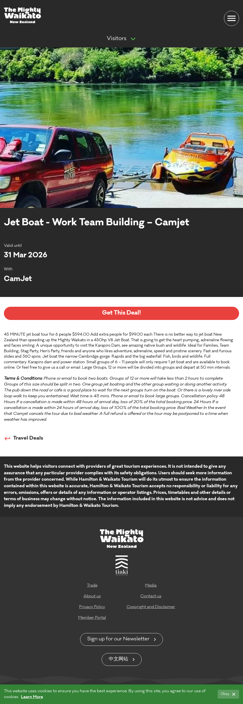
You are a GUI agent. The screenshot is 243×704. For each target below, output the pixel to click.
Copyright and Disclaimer (151, 607)
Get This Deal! (121, 313)
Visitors (116, 39)
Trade (92, 586)
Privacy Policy (92, 607)
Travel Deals (23, 438)
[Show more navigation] (133, 39)
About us (92, 596)
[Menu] (231, 18)
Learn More (32, 697)
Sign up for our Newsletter (118, 639)
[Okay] (228, 694)
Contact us (150, 596)
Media (151, 586)
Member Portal (92, 618)
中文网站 (118, 659)
